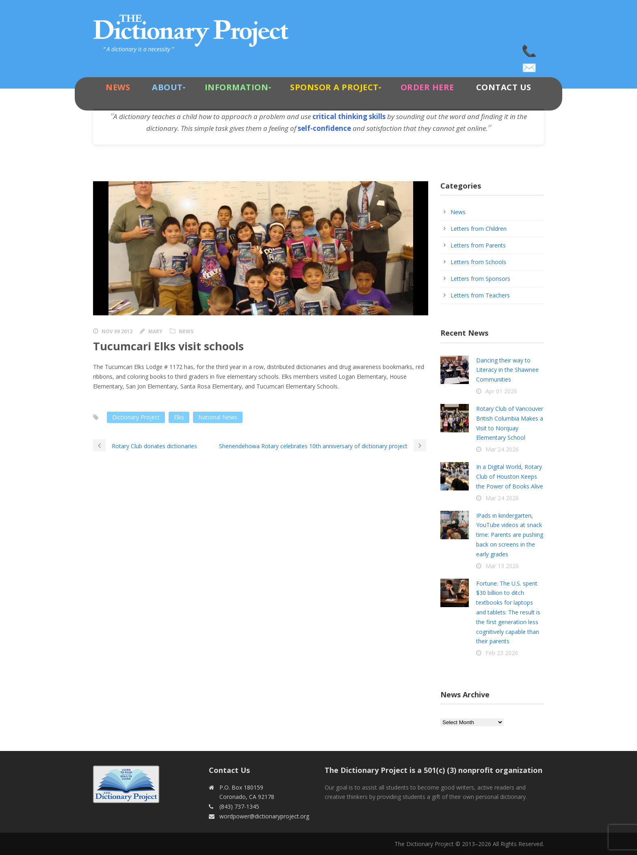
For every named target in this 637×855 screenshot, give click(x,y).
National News (217, 417)
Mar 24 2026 (502, 449)
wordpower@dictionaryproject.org (530, 65)
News (118, 87)
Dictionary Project (136, 417)
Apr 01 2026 (501, 391)
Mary (155, 331)
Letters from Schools (478, 262)
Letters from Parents (478, 245)
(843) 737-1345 (530, 49)
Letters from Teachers (480, 295)
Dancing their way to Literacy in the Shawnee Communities (507, 370)
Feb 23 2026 (501, 653)
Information (237, 87)
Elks (179, 417)
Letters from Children (479, 228)
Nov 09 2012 (117, 331)
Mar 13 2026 (502, 566)
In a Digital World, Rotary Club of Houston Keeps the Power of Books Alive (509, 476)
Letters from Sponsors (480, 278)
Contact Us (503, 87)
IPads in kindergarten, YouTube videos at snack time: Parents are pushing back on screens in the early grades (509, 535)
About (167, 87)
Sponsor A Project (334, 87)
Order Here (427, 87)
